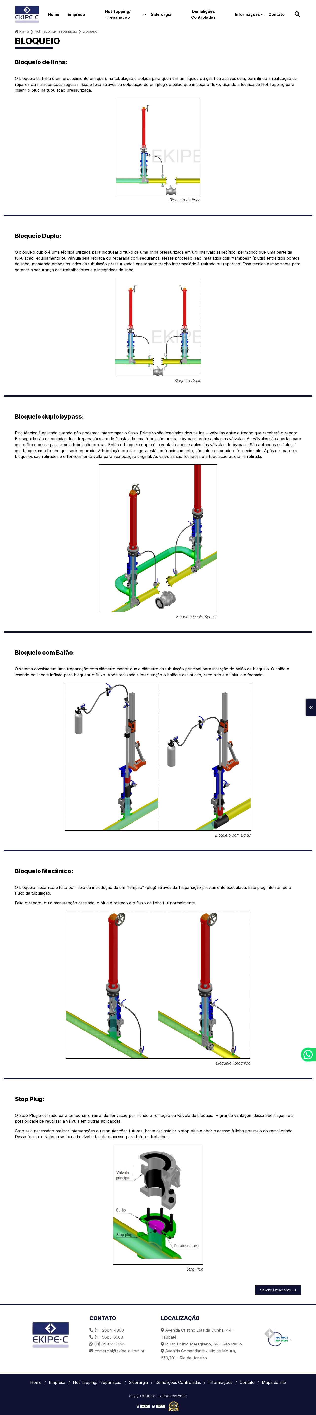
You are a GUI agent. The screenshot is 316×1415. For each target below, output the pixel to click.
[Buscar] (297, 14)
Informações (247, 14)
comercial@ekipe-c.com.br (117, 1350)
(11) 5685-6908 (106, 1337)
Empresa (76, 14)
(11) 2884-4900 (106, 1330)
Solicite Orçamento (278, 1290)
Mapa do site (274, 1382)
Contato (276, 14)
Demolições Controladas (203, 14)
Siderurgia (161, 14)
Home (53, 14)
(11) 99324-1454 (107, 1344)
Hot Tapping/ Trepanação (118, 14)
